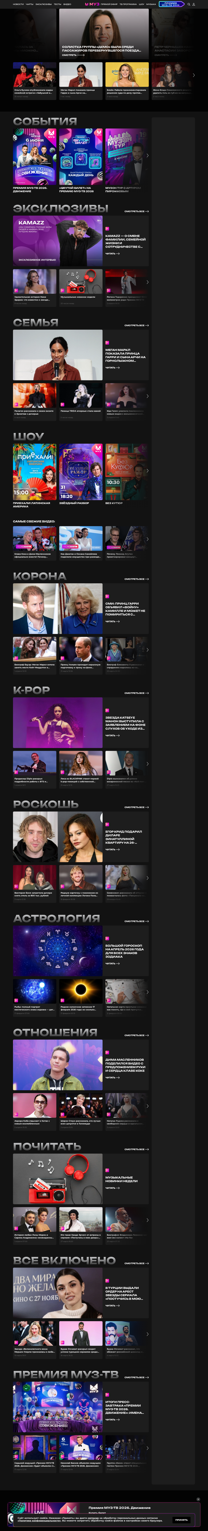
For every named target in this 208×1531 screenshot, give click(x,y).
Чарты (29, 4)
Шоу (141, 4)
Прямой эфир (109, 4)
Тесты (57, 4)
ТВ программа (128, 4)
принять (181, 1520)
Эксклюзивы (44, 4)
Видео (67, 4)
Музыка (151, 4)
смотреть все (137, 211)
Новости (18, 4)
